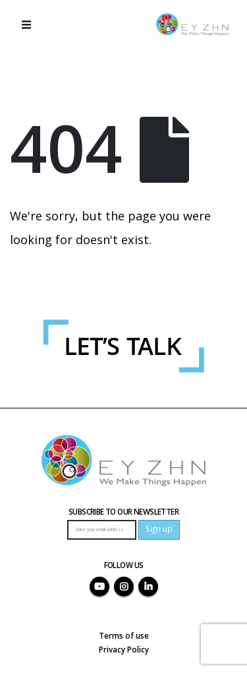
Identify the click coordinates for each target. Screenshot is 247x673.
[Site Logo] (192, 24)
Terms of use (124, 635)
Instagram (124, 586)
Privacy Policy (124, 649)
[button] (26, 24)
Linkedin (148, 586)
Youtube (99, 586)
